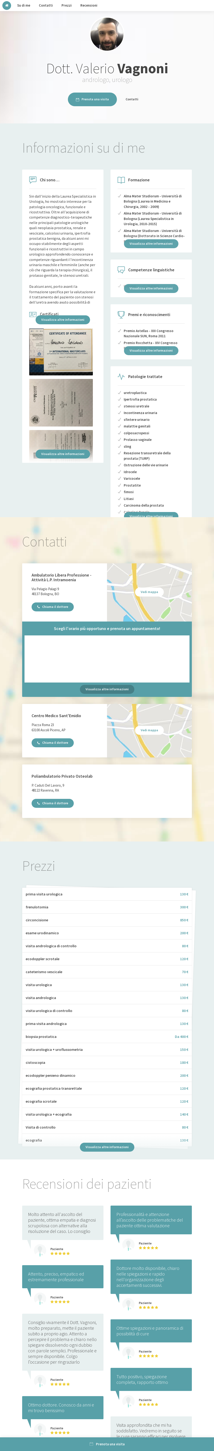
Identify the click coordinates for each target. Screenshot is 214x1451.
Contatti (132, 99)
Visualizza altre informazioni (62, 319)
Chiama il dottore (52, 607)
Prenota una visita (92, 99)
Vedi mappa (149, 592)
